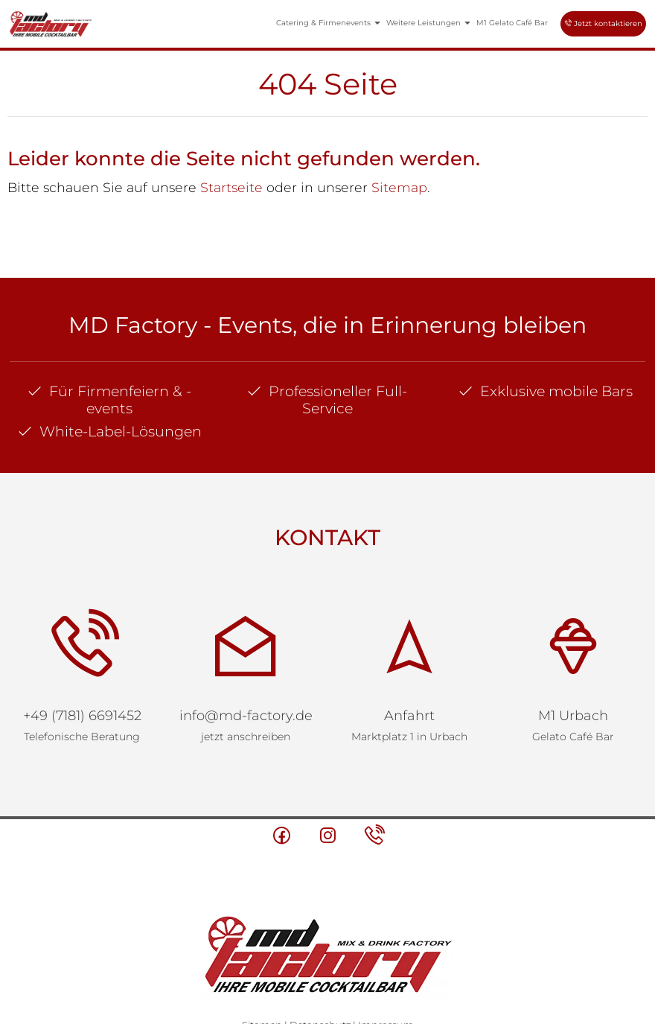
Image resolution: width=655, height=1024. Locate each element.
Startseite (231, 187)
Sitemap (399, 187)
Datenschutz (320, 958)
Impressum (386, 958)
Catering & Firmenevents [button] (328, 23)
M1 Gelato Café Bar (512, 23)
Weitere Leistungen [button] (428, 23)
